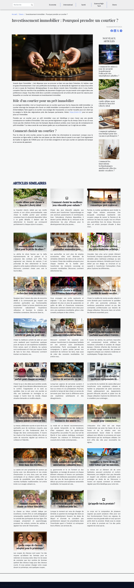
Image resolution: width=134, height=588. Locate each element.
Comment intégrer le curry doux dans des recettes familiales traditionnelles (30, 464)
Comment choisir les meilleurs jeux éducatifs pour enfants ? (67, 204)
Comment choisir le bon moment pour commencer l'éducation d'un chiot (104, 420)
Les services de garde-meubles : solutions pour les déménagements (67, 506)
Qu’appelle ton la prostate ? (101, 503)
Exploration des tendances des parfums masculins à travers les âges (104, 334)
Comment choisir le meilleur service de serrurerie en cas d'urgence (67, 379)
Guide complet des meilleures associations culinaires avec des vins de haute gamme (67, 464)
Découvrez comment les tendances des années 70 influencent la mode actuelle (67, 420)
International (68, 5)
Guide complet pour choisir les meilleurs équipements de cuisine (104, 379)
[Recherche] (23, 5)
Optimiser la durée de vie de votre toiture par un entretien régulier (104, 464)
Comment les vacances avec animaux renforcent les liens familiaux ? (67, 334)
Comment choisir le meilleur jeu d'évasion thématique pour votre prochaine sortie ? (67, 293)
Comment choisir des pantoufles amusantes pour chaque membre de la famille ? (67, 249)
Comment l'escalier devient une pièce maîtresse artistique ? (104, 249)
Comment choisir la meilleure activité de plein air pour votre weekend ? (30, 334)
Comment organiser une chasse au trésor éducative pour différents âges (30, 506)
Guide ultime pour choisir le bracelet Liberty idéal (107, 103)
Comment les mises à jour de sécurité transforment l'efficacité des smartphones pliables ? (109, 71)
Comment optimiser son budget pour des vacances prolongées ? (109, 133)
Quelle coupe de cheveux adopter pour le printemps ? (30, 547)
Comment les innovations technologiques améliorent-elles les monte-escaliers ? (107, 166)
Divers (114, 5)
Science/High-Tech (99, 5)
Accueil (14, 14)
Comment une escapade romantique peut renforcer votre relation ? (103, 205)
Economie (52, 5)
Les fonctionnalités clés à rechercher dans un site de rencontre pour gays (30, 293)
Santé (83, 5)
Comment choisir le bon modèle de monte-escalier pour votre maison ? (104, 293)
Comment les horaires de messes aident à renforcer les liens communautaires (30, 420)
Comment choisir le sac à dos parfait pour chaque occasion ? (30, 377)
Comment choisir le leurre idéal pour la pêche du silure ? (30, 248)
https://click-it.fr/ (76, 112)
